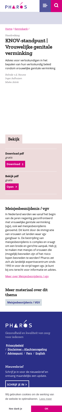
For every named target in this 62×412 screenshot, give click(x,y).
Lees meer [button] (45, 398)
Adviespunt (15, 353)
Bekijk (14, 139)
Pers (29, 353)
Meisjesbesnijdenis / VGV (23, 302)
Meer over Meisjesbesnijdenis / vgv (27, 276)
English (40, 353)
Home (8, 28)
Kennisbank (21, 28)
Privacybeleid (14, 345)
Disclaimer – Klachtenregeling (27, 349)
